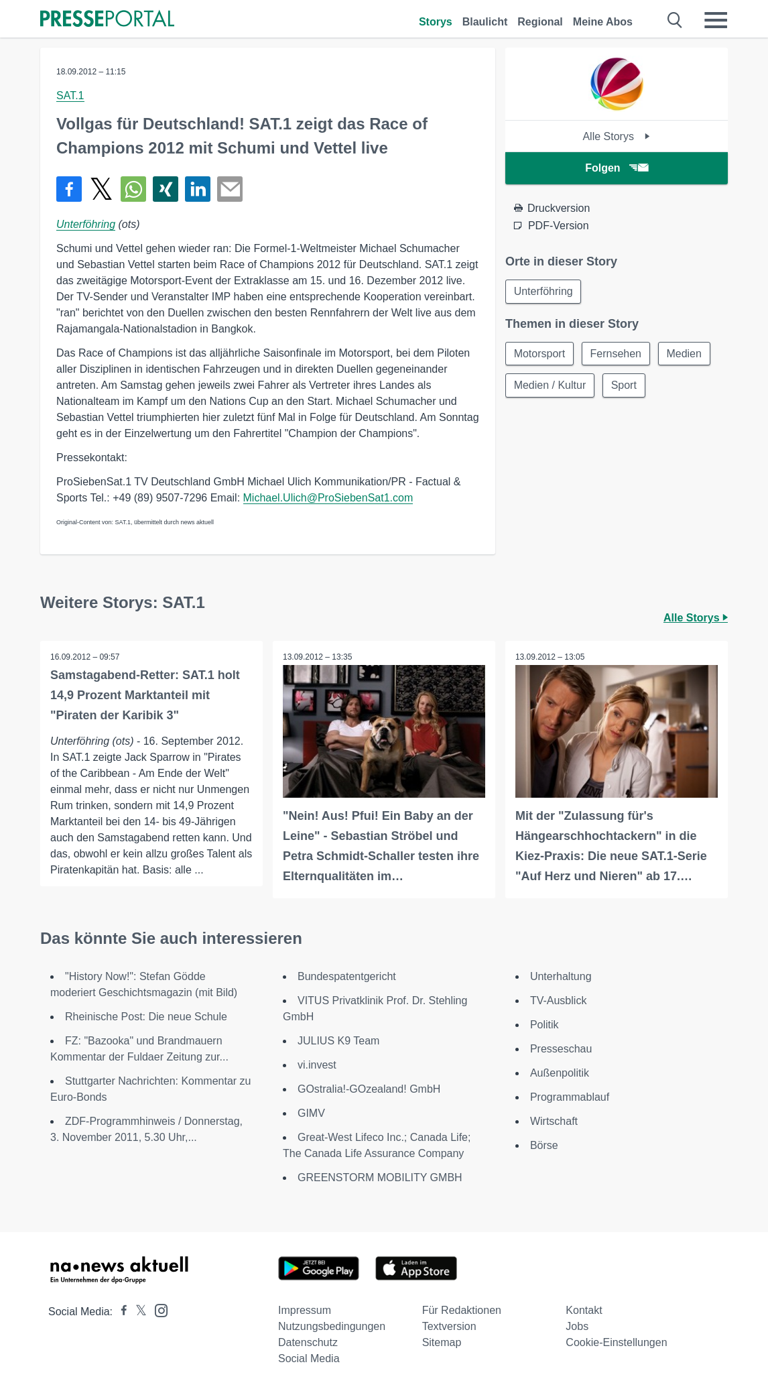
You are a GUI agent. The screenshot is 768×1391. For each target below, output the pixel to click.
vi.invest (317, 1065)
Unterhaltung (561, 976)
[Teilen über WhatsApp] (133, 189)
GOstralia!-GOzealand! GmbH (369, 1089)
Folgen (616, 168)
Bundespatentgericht (347, 976)
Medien (684, 353)
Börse (544, 1145)
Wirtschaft (554, 1121)
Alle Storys (616, 136)
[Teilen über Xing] (165, 189)
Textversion (449, 1326)
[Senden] (230, 189)
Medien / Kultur (550, 385)
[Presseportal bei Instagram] (157, 1309)
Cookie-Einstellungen (616, 1342)
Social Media (309, 1358)
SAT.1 (70, 95)
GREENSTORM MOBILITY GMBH (380, 1177)
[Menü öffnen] (716, 20)
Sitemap (442, 1342)
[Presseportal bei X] (137, 1311)
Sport (624, 385)
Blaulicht (485, 21)
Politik (544, 1024)
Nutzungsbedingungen (331, 1326)
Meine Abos (603, 21)
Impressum (304, 1310)
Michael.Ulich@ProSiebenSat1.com (328, 497)
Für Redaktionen (461, 1310)
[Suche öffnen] (675, 20)
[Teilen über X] (101, 189)
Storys (435, 21)
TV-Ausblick (558, 1000)
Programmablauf (569, 1097)
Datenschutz (308, 1342)
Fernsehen (616, 353)
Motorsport (539, 353)
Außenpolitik (559, 1073)
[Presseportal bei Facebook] (120, 1311)
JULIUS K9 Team (338, 1040)
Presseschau (561, 1048)
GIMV (311, 1113)
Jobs (577, 1326)
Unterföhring (85, 224)
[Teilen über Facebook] (69, 189)
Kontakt (584, 1310)
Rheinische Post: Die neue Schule (146, 1016)
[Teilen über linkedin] (197, 189)
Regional (540, 21)
